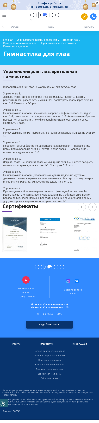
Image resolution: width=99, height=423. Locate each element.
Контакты (89, 27)
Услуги (15, 27)
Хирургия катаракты (49, 360)
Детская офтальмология (49, 369)
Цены (51, 27)
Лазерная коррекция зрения (49, 355)
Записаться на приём (49, 373)
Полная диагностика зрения (49, 351)
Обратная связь (49, 378)
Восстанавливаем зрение (49, 364)
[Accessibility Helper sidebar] (4, 403)
